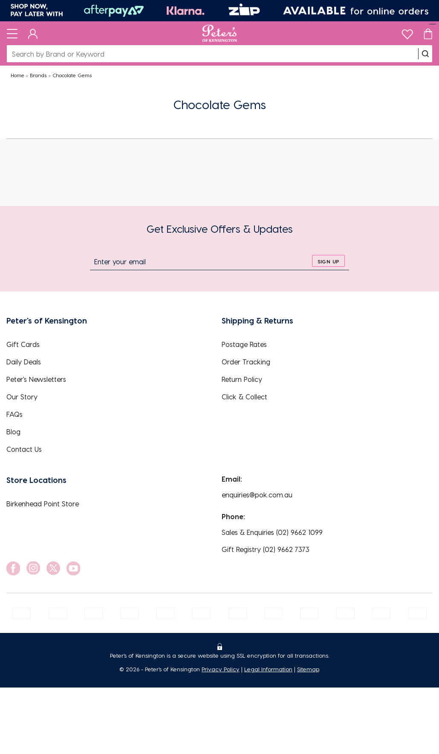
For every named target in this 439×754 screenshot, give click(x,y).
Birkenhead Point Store (42, 504)
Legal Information (268, 669)
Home (17, 75)
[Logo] (219, 33)
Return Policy (242, 379)
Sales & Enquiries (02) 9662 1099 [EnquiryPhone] (272, 532)
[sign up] (328, 261)
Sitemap (308, 669)
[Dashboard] (33, 33)
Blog (13, 432)
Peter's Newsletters (36, 379)
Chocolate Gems (72, 75)
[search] (425, 53)
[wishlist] (407, 32)
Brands (38, 75)
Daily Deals (23, 362)
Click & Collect (244, 397)
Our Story (22, 397)
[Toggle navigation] (12, 33)
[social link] (13, 568)
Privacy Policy (221, 669)
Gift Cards (23, 344)
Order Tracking (246, 362)
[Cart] (428, 33)
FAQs (14, 414)
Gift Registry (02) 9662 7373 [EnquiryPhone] (265, 549)
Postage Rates (244, 344)
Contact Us (24, 449)
